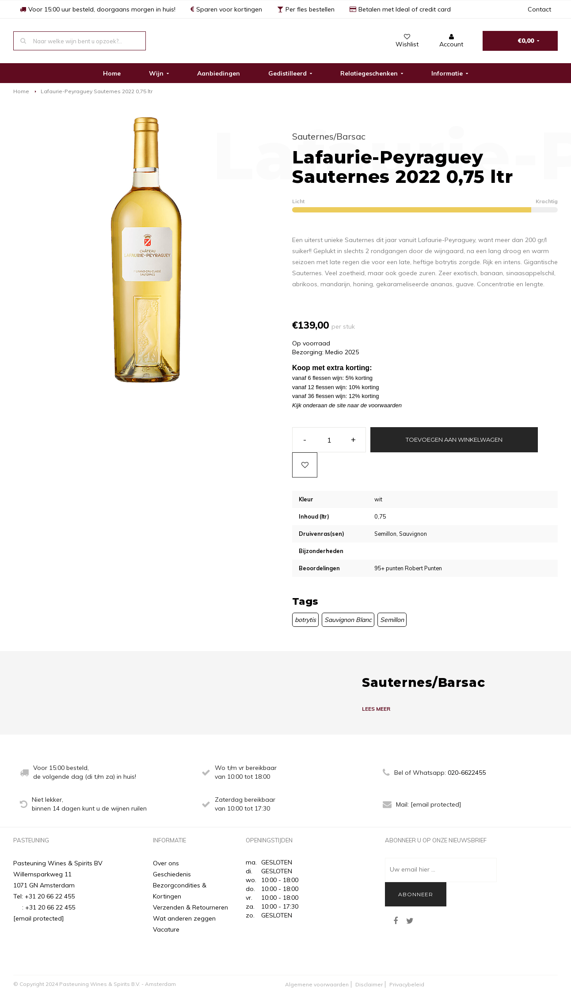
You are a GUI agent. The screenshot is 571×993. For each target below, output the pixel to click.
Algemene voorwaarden (317, 984)
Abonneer (415, 894)
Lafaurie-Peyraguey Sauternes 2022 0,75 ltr (96, 91)
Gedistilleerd (290, 73)
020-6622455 (467, 773)
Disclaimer (369, 984)
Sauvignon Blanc (348, 620)
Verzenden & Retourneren (190, 907)
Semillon (392, 620)
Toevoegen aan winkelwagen (454, 439)
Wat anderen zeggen (184, 918)
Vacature (166, 929)
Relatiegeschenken (371, 73)
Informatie (449, 73)
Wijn (159, 73)
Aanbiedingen (218, 73)
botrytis (305, 620)
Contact (539, 9)
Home (112, 73)
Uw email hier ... (412, 869)
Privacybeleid (406, 984)
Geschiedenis (172, 874)
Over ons (166, 863)
